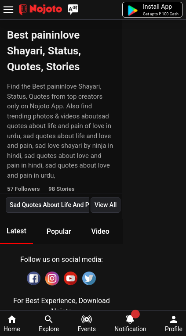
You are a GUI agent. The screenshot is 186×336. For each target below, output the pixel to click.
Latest (16, 231)
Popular (59, 231)
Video (100, 231)
